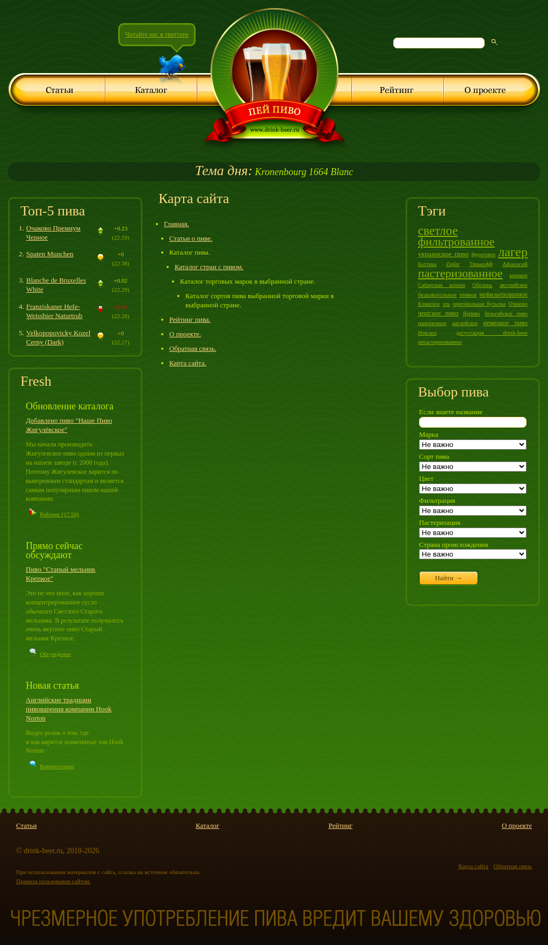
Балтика (427, 264)
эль (446, 304)
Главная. (176, 224)
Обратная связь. (193, 348)
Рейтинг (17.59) (59, 514)
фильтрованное (456, 241)
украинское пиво (443, 254)
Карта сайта (473, 866)
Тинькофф (480, 264)
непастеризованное (440, 342)
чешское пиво (438, 313)
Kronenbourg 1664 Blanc (274, 172)
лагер (513, 252)
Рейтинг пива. (190, 319)
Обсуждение (55, 654)
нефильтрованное (503, 294)
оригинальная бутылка (479, 304)
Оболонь (482, 285)
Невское (427, 333)
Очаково (518, 304)
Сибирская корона (441, 285)
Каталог (207, 825)
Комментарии (57, 766)
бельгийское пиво (506, 313)
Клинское (429, 304)
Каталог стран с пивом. (209, 267)
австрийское (514, 285)
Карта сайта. (187, 363)
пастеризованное (460, 273)
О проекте (517, 825)
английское (465, 323)
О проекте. (185, 334)
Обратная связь (513, 866)
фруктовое (484, 254)
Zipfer (452, 264)
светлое (438, 230)
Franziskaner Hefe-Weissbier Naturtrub (54, 311)
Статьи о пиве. (190, 238)
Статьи (26, 825)
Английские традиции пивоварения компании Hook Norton (69, 709)
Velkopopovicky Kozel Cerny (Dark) (58, 337)
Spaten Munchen (50, 254)
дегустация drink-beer (492, 332)
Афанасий (515, 264)
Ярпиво (471, 313)
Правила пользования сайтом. (53, 881)
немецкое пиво (505, 323)
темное (468, 294)
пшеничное (432, 323)
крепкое (518, 275)
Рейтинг (340, 825)
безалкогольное (437, 294)
